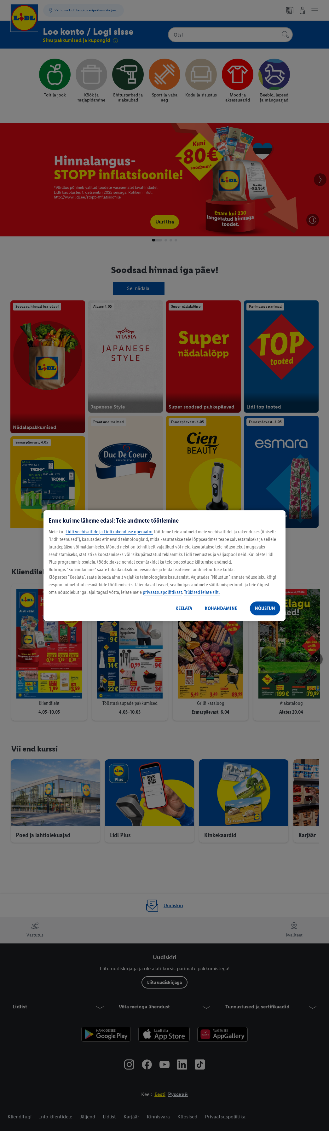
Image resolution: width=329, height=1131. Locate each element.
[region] (164, 565)
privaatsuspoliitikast (162, 592)
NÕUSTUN (265, 608)
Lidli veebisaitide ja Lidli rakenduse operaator (109, 532)
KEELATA (184, 608)
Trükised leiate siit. (202, 592)
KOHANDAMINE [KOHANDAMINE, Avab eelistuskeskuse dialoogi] (221, 608)
